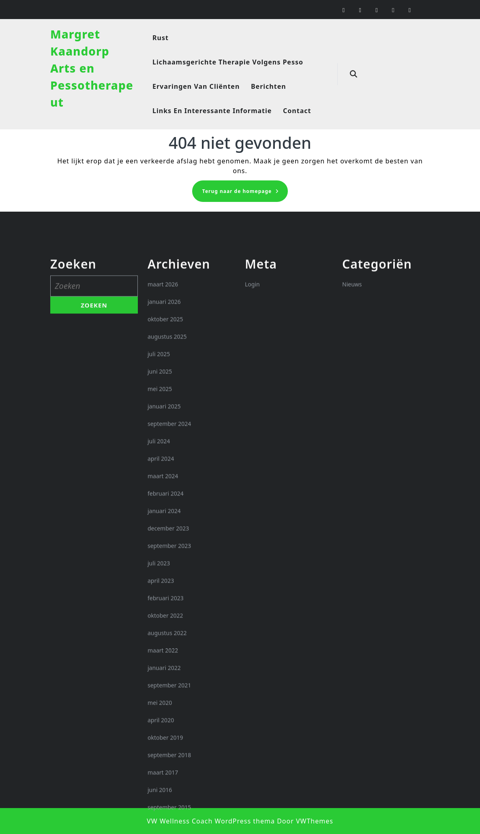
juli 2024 (159, 576)
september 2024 (169, 558)
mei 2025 (160, 523)
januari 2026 (164, 436)
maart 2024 (163, 611)
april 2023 (161, 715)
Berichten (268, 86)
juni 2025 (160, 506)
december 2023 (168, 663)
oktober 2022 (165, 750)
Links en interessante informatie (212, 110)
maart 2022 (163, 785)
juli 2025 (159, 489)
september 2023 (169, 680)
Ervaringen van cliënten (196, 86)
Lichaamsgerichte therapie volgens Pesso (227, 62)
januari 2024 (164, 646)
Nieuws (352, 419)
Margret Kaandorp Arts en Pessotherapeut (91, 68)
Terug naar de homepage (245, 193)
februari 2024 (166, 628)
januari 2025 (164, 541)
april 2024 (161, 593)
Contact (297, 110)
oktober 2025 (165, 454)
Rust (160, 37)
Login (252, 419)
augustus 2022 (167, 768)
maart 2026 (163, 419)
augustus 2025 (167, 471)
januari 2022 (164, 802)
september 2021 (169, 820)
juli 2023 (159, 698)
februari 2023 (166, 733)
